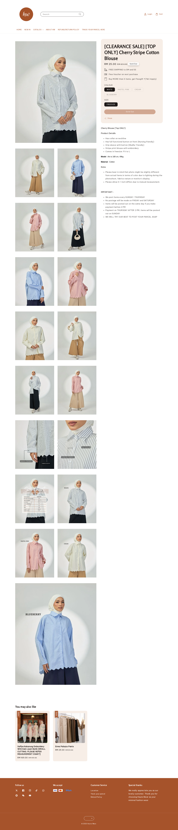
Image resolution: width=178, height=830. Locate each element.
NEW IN (27, 30)
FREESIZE (111, 104)
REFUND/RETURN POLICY (68, 30)
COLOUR (108, 85)
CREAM (138, 90)
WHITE (109, 90)
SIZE (106, 100)
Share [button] (108, 118)
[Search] (80, 14)
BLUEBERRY (112, 95)
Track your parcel (98, 794)
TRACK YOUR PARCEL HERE (93, 30)
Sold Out (130, 112)
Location (94, 791)
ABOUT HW (50, 30)
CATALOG (37, 30)
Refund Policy (96, 797)
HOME (19, 30)
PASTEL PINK (123, 90)
